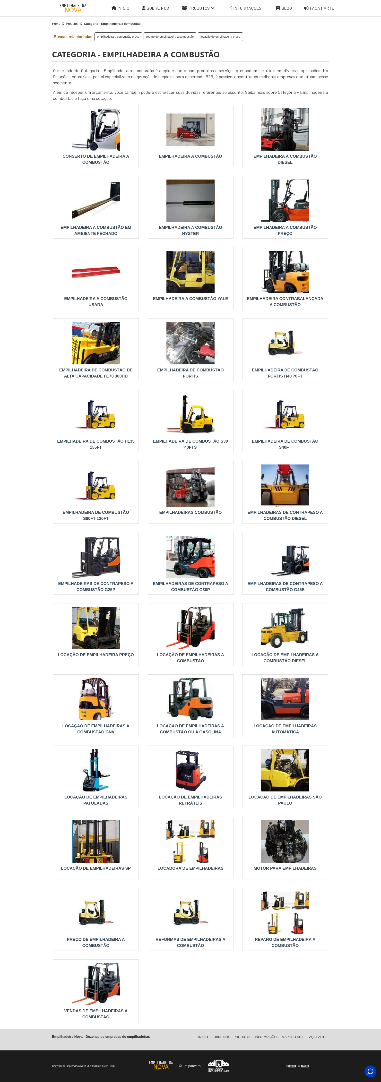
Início (120, 8)
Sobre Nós (155, 8)
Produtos (198, 8)
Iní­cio (203, 1037)
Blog (284, 8)
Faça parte (319, 8)
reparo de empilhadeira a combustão (170, 36)
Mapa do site (293, 1037)
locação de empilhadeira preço (220, 36)
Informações (245, 8)
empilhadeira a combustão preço (118, 36)
